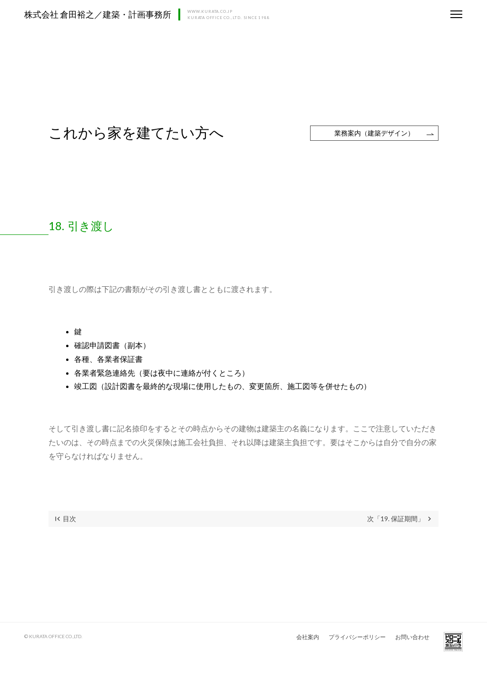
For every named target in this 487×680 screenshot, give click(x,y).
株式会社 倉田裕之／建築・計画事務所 (97, 14)
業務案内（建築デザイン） (374, 133)
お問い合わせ (412, 637)
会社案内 (307, 637)
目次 (64, 518)
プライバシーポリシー (357, 637)
